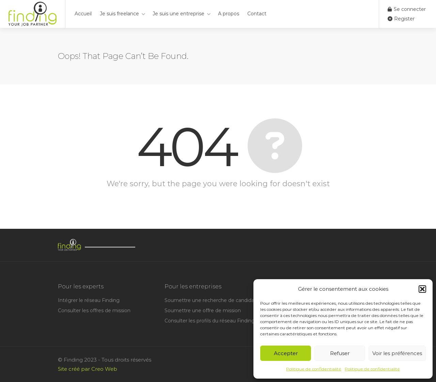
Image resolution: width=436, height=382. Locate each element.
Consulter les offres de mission (94, 310)
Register (401, 19)
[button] (422, 289)
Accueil (83, 14)
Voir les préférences (397, 353)
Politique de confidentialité (313, 368)
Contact (256, 14)
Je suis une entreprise (178, 14)
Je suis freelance (119, 14)
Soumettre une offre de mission (203, 310)
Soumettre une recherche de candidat (210, 300)
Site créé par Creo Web (87, 369)
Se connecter (407, 9)
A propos (228, 14)
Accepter (286, 353)
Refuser (339, 353)
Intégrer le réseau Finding (89, 300)
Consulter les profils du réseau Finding (210, 321)
